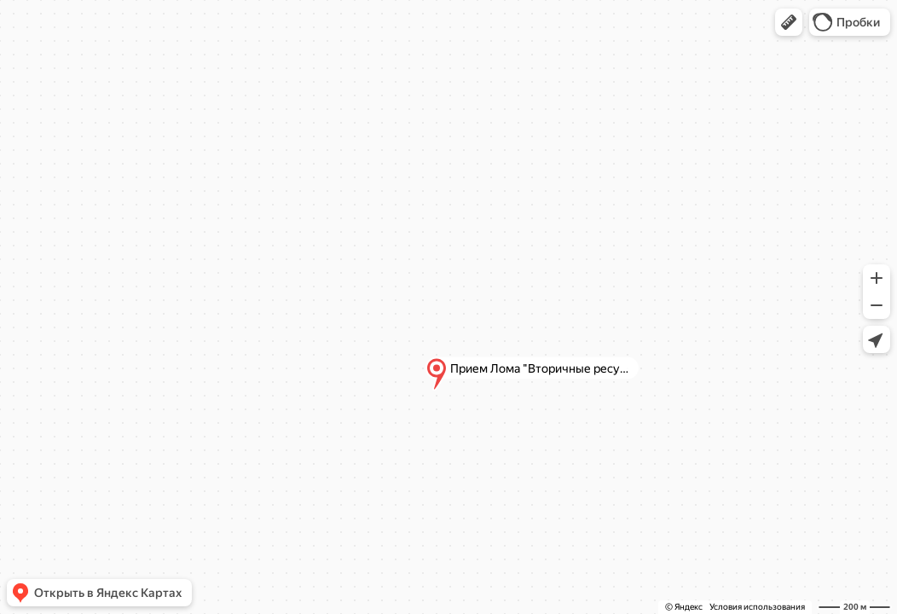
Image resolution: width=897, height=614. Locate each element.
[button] (788, 22)
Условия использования (757, 606)
